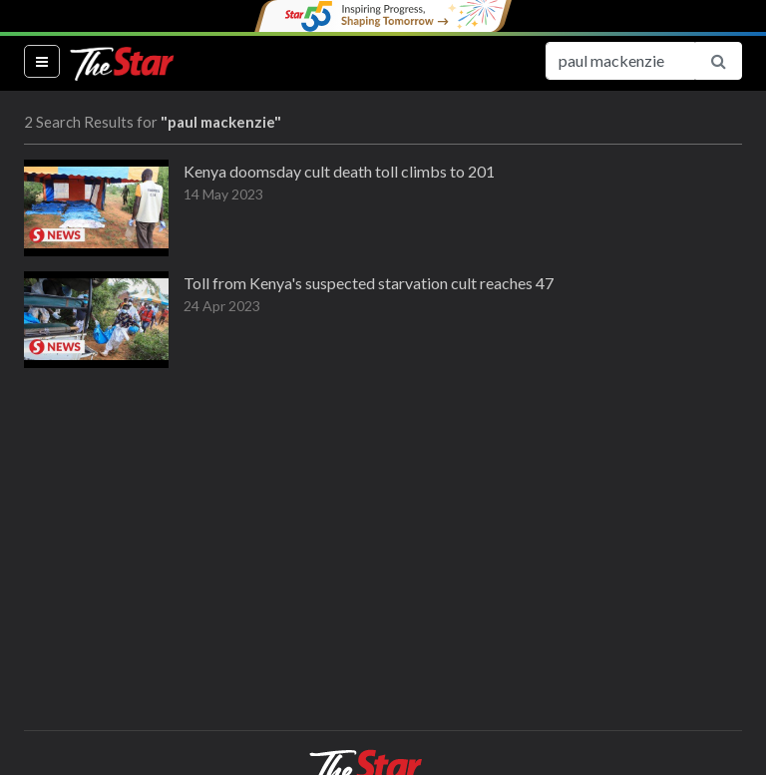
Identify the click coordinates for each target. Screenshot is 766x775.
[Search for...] (620, 61)
